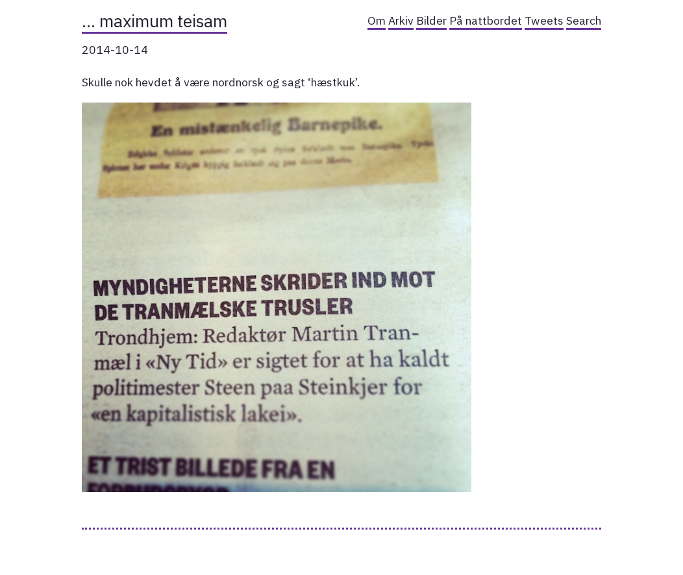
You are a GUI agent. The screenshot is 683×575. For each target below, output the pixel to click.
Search (583, 20)
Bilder (431, 20)
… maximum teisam (154, 21)
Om (376, 20)
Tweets (544, 20)
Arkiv (401, 20)
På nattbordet (485, 20)
